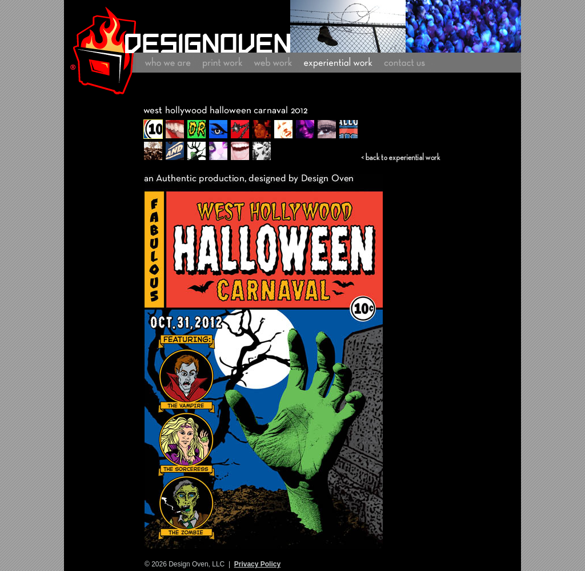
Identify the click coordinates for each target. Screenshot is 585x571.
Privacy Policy (257, 564)
